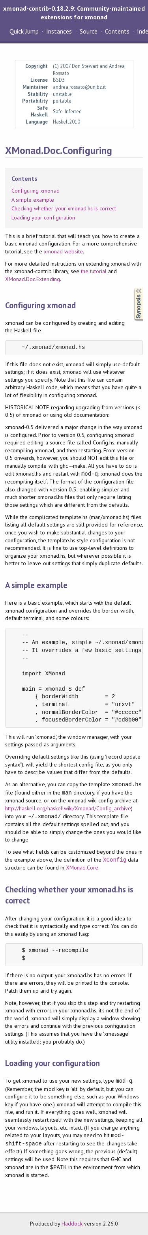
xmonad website (63, 251)
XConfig (114, 860)
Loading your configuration (43, 217)
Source (88, 31)
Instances (59, 31)
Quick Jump (24, 31)
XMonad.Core (82, 867)
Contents (117, 31)
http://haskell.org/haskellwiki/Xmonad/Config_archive (68, 808)
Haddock (72, 1223)
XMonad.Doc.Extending (32, 279)
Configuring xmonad (35, 190)
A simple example (32, 199)
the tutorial (94, 271)
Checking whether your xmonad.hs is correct (63, 208)
